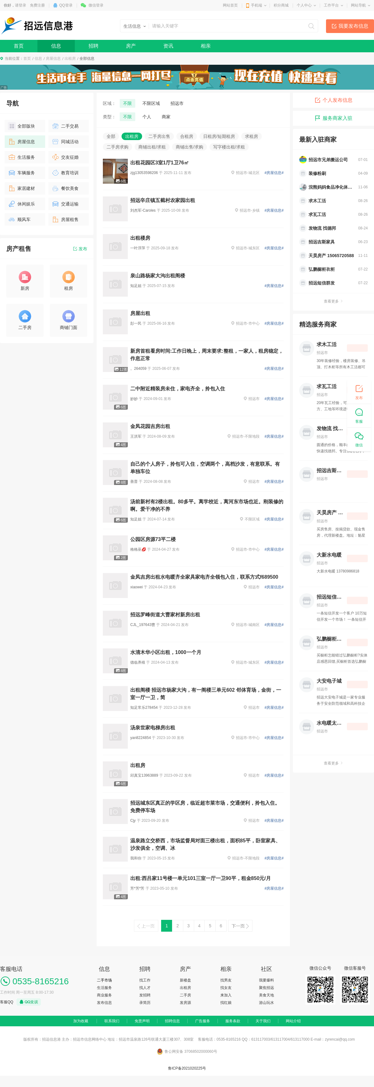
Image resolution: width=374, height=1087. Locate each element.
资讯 (168, 46)
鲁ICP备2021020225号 (187, 1068)
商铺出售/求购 (189, 146)
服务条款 (232, 1021)
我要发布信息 (353, 26)
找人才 (145, 988)
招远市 (177, 103)
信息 (56, 46)
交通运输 (65, 204)
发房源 (185, 1002)
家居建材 (21, 188)
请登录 (20, 5)
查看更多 (333, 301)
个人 (146, 116)
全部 (111, 136)
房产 (131, 46)
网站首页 (230, 5)
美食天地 (266, 995)
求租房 (251, 136)
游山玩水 (266, 1002)
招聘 (93, 46)
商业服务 (104, 995)
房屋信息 (53, 58)
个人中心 (304, 5)
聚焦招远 (266, 988)
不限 (127, 103)
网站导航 (358, 5)
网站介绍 (293, 1021)
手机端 (256, 5)
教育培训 (65, 173)
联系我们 (111, 1021)
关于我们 (263, 1021)
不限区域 (151, 103)
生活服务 (21, 157)
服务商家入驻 (333, 118)
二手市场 (104, 980)
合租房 (186, 136)
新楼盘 (185, 980)
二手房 (185, 995)
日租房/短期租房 (219, 136)
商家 (166, 116)
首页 (19, 46)
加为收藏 (80, 1021)
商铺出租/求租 (152, 146)
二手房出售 (159, 136)
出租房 (70, 58)
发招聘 (145, 995)
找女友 (226, 988)
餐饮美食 (65, 188)
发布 (80, 248)
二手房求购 (117, 146)
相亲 (206, 46)
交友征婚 (65, 157)
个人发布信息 (333, 100)
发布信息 (104, 1002)
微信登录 (96, 5)
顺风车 (19, 219)
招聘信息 (172, 1021)
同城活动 (65, 142)
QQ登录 (66, 5)
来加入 (226, 995)
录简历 (145, 1002)
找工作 (145, 980)
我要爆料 (266, 980)
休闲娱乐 (21, 204)
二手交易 (65, 126)
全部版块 (21, 126)
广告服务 (202, 1021)
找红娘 (226, 1002)
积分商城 (281, 5)
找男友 (226, 980)
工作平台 (331, 5)
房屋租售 (65, 219)
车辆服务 (21, 173)
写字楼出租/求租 (229, 146)
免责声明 (142, 1021)
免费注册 (37, 5)
